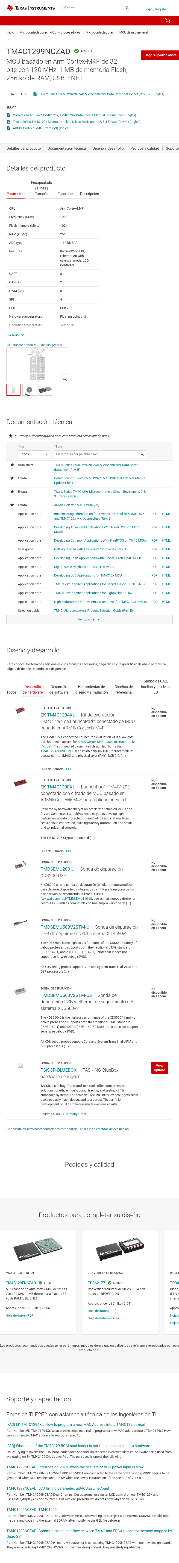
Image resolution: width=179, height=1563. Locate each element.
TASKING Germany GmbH (69, 1114)
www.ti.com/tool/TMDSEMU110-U (66, 898)
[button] (11, 20)
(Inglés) (158, 94)
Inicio (10, 32)
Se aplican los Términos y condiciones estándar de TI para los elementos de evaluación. (68, 1129)
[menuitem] (155, 20)
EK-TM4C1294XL (58, 715)
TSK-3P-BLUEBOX (59, 1070)
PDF (69, 769)
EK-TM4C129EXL (58, 787)
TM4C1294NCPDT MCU (57, 751)
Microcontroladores (100, 32)
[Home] (30, 8)
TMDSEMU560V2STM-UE (66, 995)
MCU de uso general (133, 32)
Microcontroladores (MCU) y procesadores (50, 32)
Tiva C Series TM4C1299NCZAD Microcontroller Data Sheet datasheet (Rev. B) (94, 94)
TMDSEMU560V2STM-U (65, 927)
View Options (159, 1068)
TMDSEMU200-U (57, 869)
